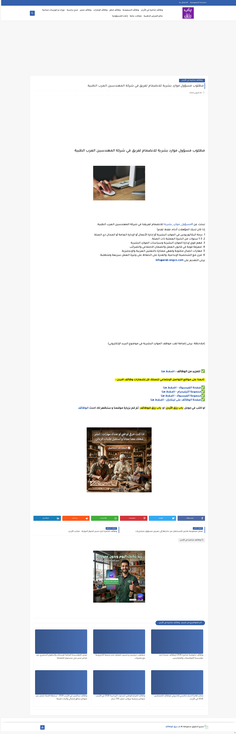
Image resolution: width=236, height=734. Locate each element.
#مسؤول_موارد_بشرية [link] (177, 224)
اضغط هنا (166, 371)
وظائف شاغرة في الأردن (151, 10)
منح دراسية (71, 10)
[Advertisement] (118, 49)
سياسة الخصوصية (197, 3)
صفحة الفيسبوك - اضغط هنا (181, 387)
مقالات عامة (135, 16)
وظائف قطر (113, 10)
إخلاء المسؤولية (119, 16)
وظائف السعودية (129, 10)
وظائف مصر (84, 10)
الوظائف (81, 408)
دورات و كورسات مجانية (52, 10)
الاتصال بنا (182, 3)
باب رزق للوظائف (171, 727)
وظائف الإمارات (99, 10)
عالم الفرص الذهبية (152, 16)
